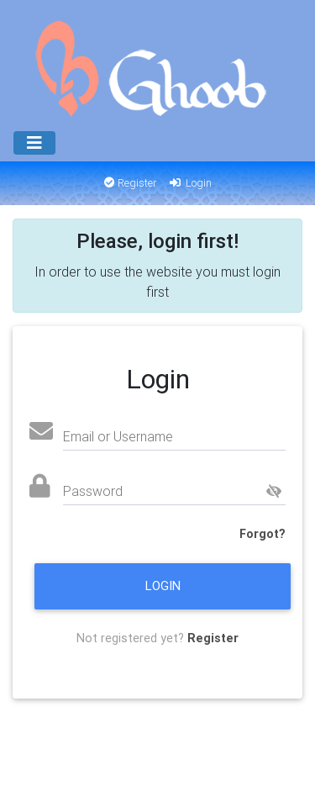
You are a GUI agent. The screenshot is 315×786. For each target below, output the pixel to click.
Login (189, 183)
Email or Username (118, 436)
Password (93, 491)
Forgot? (262, 533)
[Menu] (34, 143)
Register (130, 183)
